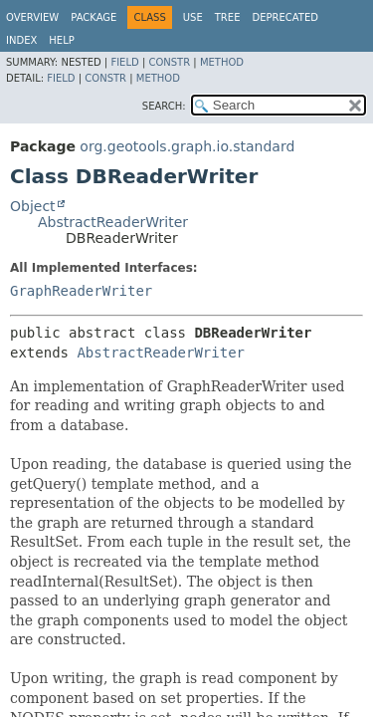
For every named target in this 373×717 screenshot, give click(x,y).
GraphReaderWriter (81, 291)
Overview (32, 17)
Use (193, 17)
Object (33, 206)
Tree (228, 17)
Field (124, 62)
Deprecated (285, 17)
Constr (169, 62)
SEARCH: (164, 106)
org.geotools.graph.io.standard (187, 146)
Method (222, 62)
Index (21, 40)
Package (93, 17)
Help (61, 40)
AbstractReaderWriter (113, 222)
